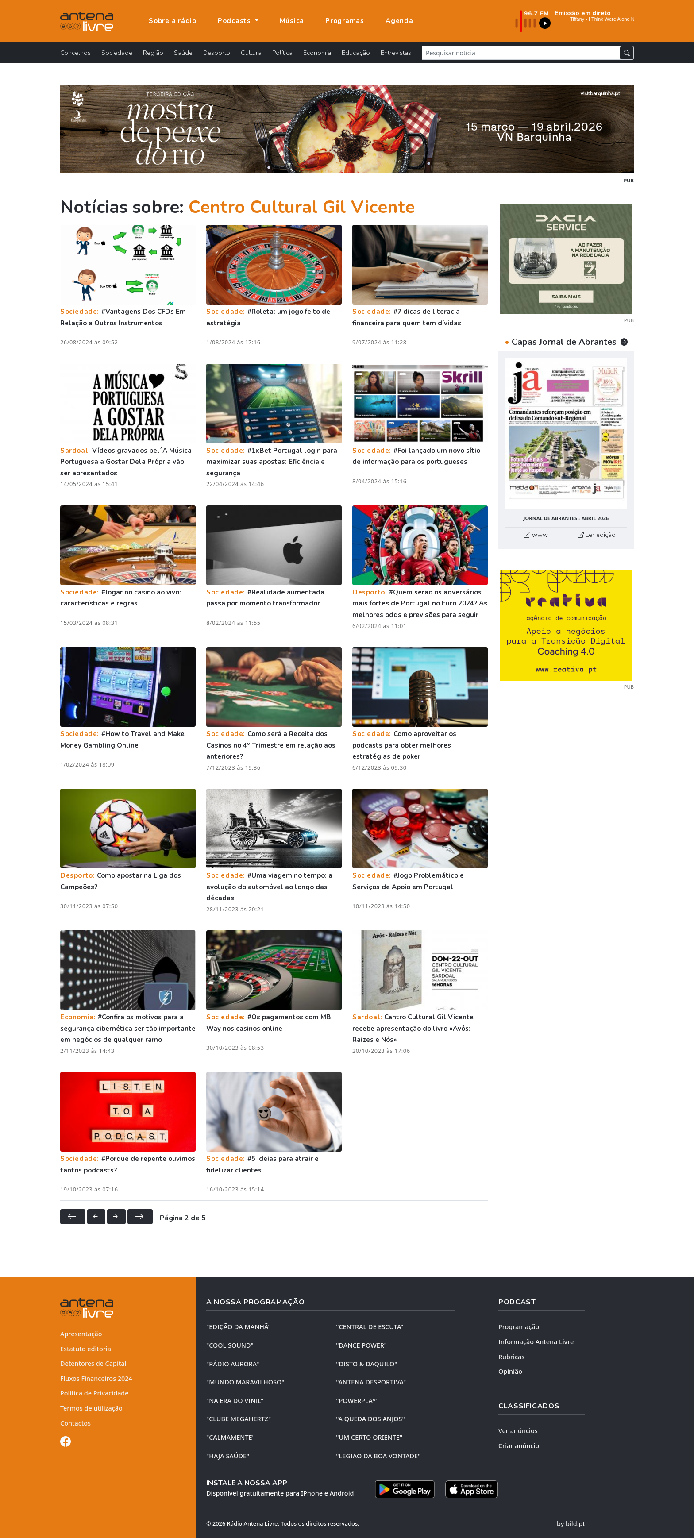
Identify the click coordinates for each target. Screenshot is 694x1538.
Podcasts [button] (235, 20)
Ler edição (597, 534)
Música (292, 20)
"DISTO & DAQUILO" (366, 1364)
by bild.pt (571, 1523)
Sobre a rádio (173, 20)
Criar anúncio (518, 1446)
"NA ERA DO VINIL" (234, 1400)
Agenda (399, 20)
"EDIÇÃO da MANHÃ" (238, 1326)
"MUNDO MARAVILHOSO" (245, 1382)
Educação (356, 52)
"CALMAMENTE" (230, 1437)
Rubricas (511, 1357)
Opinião (510, 1371)
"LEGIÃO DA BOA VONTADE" (378, 1456)
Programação (518, 1326)
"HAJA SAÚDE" (227, 1456)
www (536, 534)
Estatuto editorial (86, 1349)
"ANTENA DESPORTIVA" (371, 1382)
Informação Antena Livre (536, 1342)
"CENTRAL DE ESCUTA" (369, 1326)
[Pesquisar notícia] (521, 53)
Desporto (216, 52)
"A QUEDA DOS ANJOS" (370, 1419)
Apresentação (81, 1334)
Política (282, 52)
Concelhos (75, 52)
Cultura (251, 52)
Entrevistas (396, 52)
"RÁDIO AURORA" (232, 1364)
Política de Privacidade (94, 1393)
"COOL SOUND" (230, 1345)
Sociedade (116, 52)
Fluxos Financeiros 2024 (96, 1378)
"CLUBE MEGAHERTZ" (238, 1419)
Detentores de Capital (93, 1363)
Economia (317, 52)
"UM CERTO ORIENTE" (369, 1437)
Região (153, 52)
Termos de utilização (91, 1408)
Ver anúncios (518, 1430)
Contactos (75, 1423)
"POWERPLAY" (357, 1400)
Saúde (183, 52)
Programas (344, 20)
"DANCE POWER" (361, 1345)
